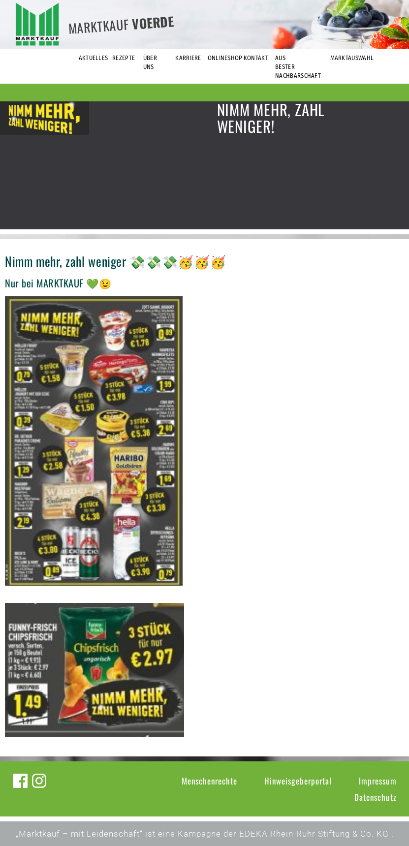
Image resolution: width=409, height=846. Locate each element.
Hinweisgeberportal (298, 781)
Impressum (378, 781)
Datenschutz (375, 797)
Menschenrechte (209, 781)
